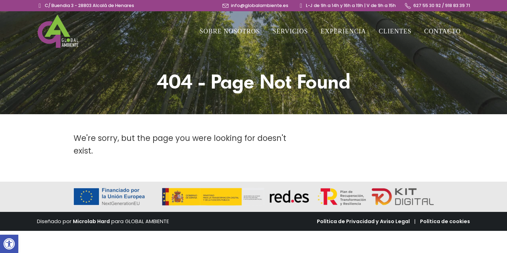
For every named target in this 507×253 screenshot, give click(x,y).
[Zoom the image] (58, 18)
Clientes (395, 31)
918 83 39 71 (457, 5)
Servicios (290, 31)
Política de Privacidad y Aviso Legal (363, 221)
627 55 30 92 (427, 5)
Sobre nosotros (230, 31)
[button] (9, 244)
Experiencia (343, 31)
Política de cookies (445, 221)
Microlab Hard (91, 221)
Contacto (442, 31)
